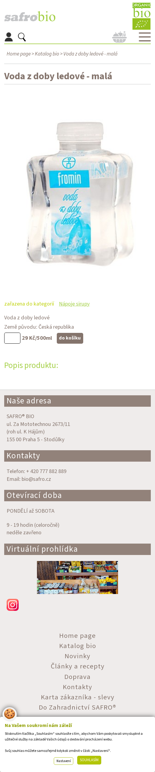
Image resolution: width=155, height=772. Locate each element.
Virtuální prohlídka (42, 549)
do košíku (70, 338)
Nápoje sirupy (74, 304)
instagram (77, 605)
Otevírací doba (34, 495)
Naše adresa (29, 401)
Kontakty (24, 456)
